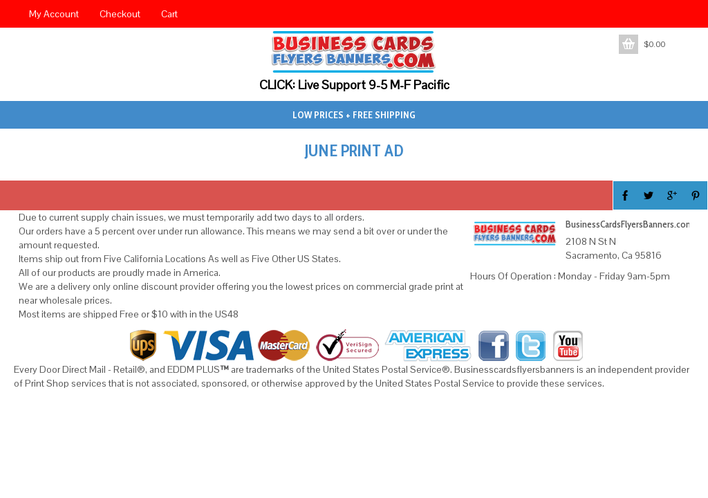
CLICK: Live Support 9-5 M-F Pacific (354, 85)
